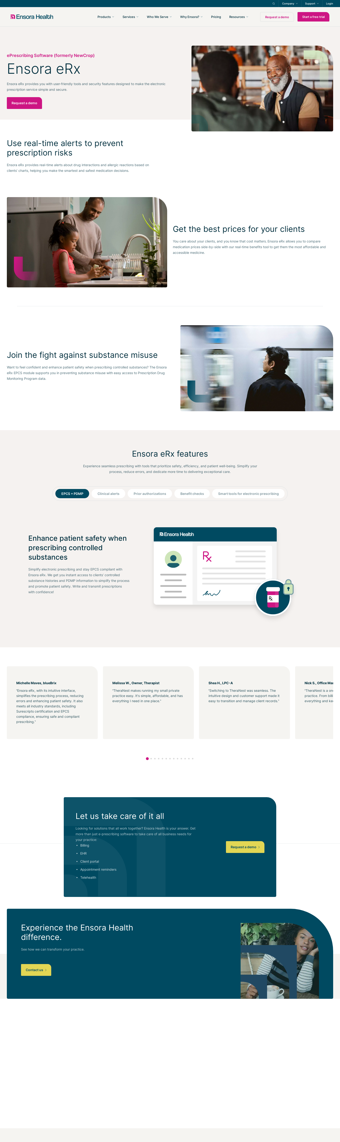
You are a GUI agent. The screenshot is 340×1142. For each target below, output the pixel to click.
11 (185, 758)
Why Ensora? (189, 17)
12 (189, 758)
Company (288, 3)
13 (192, 758)
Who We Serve (157, 17)
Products (104, 17)
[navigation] (195, 16)
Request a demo (277, 17)
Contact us (36, 970)
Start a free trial (313, 17)
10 (181, 758)
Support (310, 3)
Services (129, 17)
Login (329, 3)
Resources (237, 17)
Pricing (216, 17)
